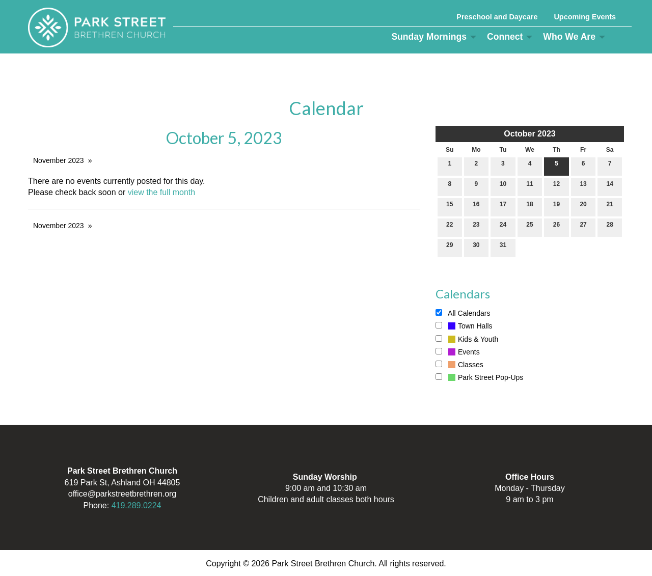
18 (529, 206)
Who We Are (569, 37)
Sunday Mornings (429, 37)
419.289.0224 (136, 505)
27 (583, 227)
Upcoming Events (585, 17)
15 (449, 206)
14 (610, 186)
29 (449, 247)
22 (449, 227)
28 (610, 227)
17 (503, 206)
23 (476, 227)
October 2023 (529, 133)
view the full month (162, 192)
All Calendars (463, 313)
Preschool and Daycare (496, 17)
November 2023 (58, 160)
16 (476, 206)
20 (583, 206)
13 (583, 186)
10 (503, 186)
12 (556, 186)
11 (529, 186)
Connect (505, 37)
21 (610, 206)
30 (476, 247)
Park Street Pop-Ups (479, 377)
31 (503, 247)
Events (458, 352)
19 (556, 206)
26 (556, 227)
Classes (459, 365)
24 (503, 227)
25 (529, 227)
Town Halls (464, 326)
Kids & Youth (467, 339)
